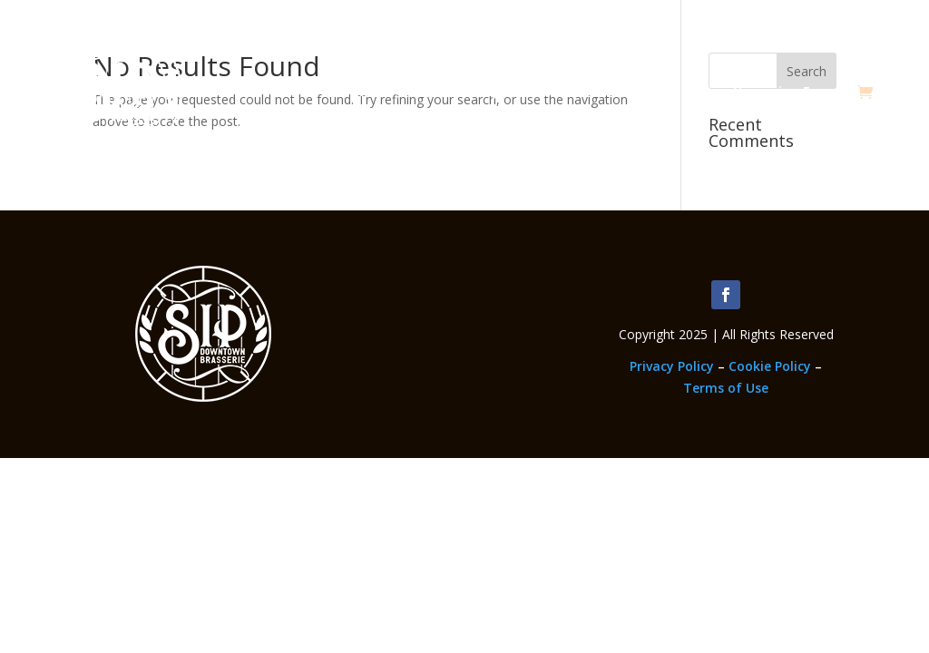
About (360, 91)
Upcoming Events (790, 91)
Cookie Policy (770, 366)
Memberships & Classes (496, 91)
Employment (653, 91)
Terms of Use (725, 387)
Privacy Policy (672, 366)
